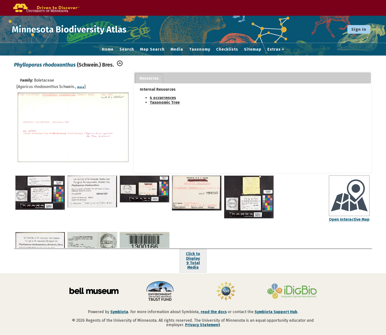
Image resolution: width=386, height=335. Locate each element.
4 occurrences (163, 97)
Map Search (152, 49)
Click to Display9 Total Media (193, 260)
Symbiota (119, 311)
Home (107, 49)
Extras (274, 49)
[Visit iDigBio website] (292, 291)
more (80, 87)
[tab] (149, 78)
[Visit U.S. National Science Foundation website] (226, 291)
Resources (149, 78)
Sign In (358, 29)
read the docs (214, 311)
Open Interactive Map (349, 219)
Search (126, 49)
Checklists (227, 49)
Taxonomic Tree (165, 102)
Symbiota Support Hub (276, 311)
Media (177, 49)
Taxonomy (199, 49)
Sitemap (252, 49)
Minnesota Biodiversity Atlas (76, 29)
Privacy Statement (202, 324)
